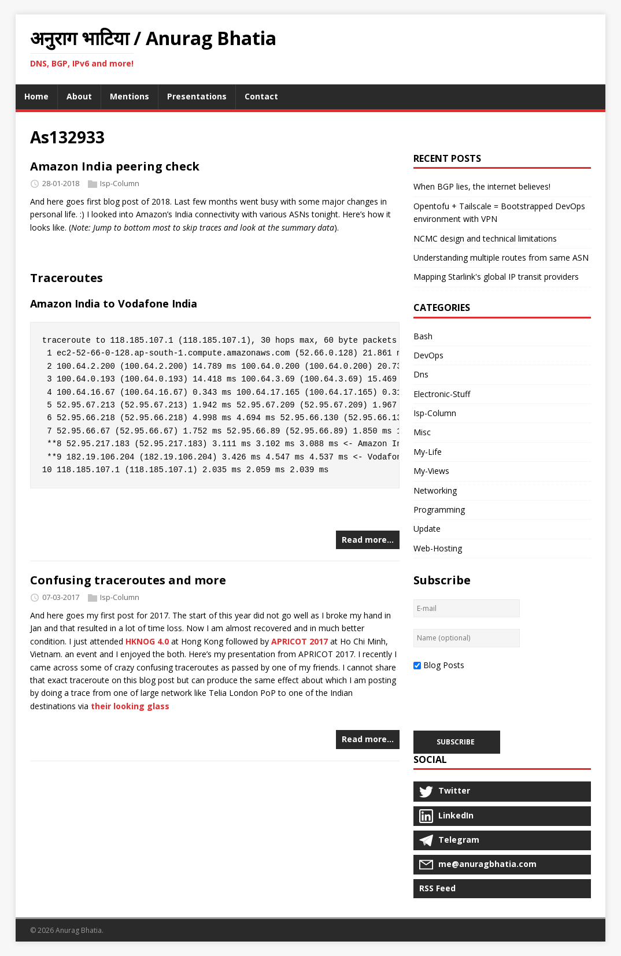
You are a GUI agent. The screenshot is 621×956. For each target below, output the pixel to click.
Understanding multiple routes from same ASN (501, 257)
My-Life (427, 451)
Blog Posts (443, 664)
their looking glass (130, 706)
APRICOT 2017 (299, 641)
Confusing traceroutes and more (128, 580)
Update (427, 528)
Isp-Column (119, 183)
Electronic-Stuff (441, 393)
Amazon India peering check (114, 166)
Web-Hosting (437, 548)
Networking (435, 490)
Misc (422, 432)
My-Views (431, 470)
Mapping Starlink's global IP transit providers (496, 276)
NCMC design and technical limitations (485, 238)
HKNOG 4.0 (147, 641)
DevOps (428, 355)
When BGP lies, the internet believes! (481, 186)
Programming (439, 509)
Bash (423, 336)
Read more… (368, 539)
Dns (420, 374)
